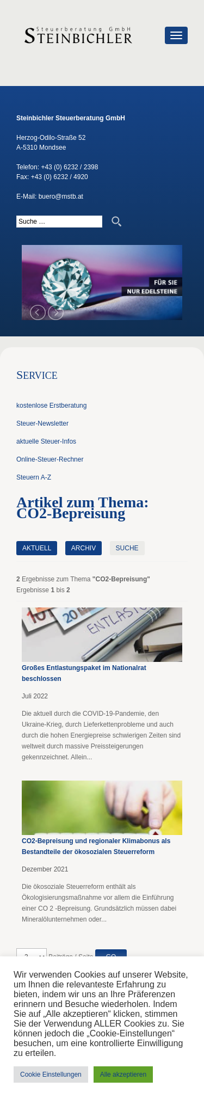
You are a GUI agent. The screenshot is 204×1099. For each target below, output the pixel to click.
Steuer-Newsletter (42, 423)
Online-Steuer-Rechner (49, 459)
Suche (127, 548)
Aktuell (36, 548)
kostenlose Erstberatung (51, 405)
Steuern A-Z (33, 477)
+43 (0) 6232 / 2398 (69, 167)
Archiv (83, 548)
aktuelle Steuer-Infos (46, 441)
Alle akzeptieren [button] (123, 1074)
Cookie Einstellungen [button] (51, 1074)
